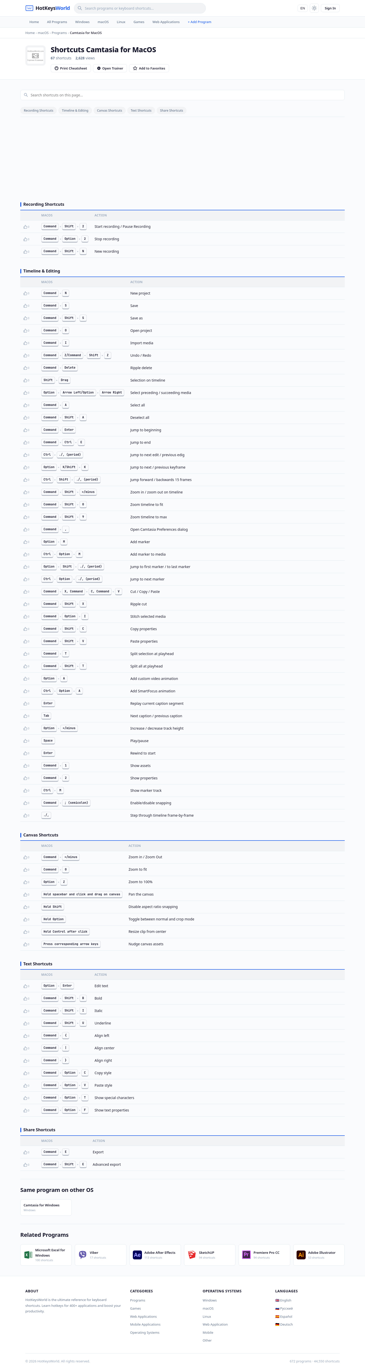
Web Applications (166, 22)
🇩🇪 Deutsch (284, 1324)
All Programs (57, 22)
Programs (137, 1300)
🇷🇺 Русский (284, 1308)
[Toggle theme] (314, 8)
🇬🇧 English (283, 1300)
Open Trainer (110, 68)
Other (207, 1340)
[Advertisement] (182, 157)
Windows (82, 22)
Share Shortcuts (171, 110)
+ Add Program (199, 22)
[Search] (140, 8)
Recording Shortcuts (38, 110)
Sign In (330, 8)
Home (34, 22)
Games (139, 22)
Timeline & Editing (75, 110)
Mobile (208, 1332)
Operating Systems (144, 1332)
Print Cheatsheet (70, 68)
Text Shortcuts (141, 110)
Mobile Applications (145, 1324)
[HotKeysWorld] (47, 8)
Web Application (215, 1324)
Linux (121, 22)
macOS (103, 22)
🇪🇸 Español (283, 1316)
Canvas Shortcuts (109, 110)
